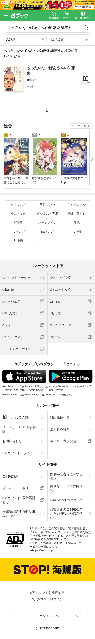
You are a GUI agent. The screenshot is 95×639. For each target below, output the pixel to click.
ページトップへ (47, 616)
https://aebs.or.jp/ (42, 550)
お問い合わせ (12, 441)
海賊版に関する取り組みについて (18, 513)
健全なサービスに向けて (66, 488)
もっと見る (79, 126)
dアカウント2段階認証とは (18, 500)
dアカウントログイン (18, 453)
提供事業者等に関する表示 (66, 476)
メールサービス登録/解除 (19, 429)
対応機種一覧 (60, 417)
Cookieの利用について (66, 500)
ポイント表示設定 (63, 441)
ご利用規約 (10, 476)
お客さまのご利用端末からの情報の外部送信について (66, 513)
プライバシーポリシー (18, 488)
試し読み (85, 82)
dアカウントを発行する (47, 593)
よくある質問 (60, 429)
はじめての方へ (17, 417)
